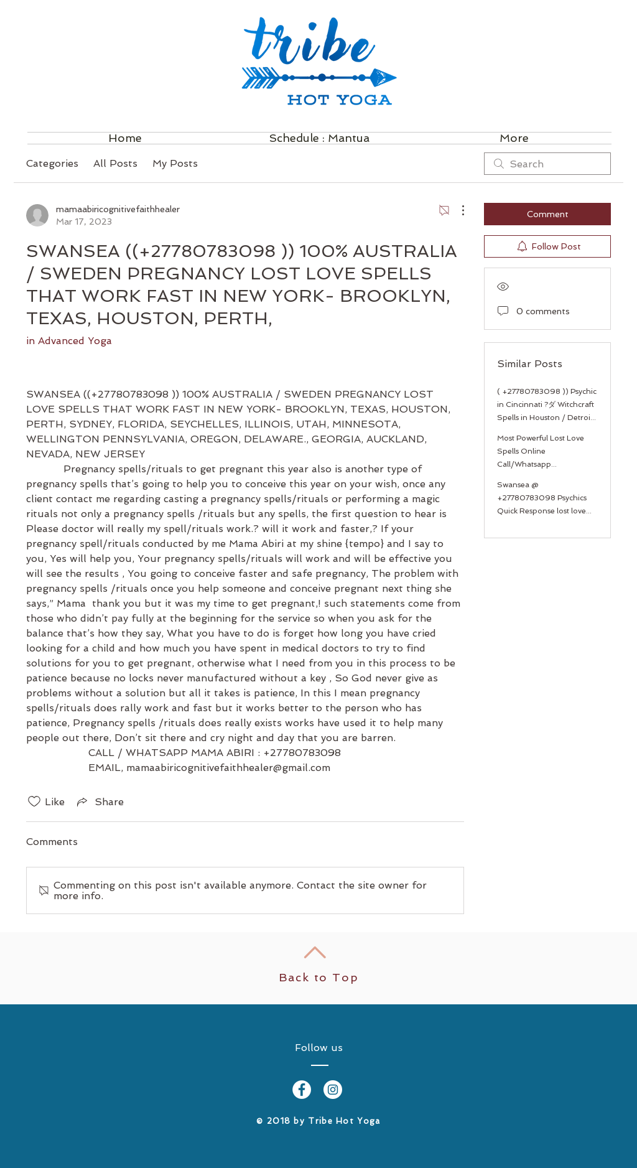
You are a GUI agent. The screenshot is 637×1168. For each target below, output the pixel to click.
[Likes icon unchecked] (34, 801)
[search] (547, 163)
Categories (52, 163)
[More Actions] (456, 210)
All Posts (115, 163)
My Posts (175, 163)
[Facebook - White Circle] (301, 1089)
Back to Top (319, 977)
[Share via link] (99, 801)
